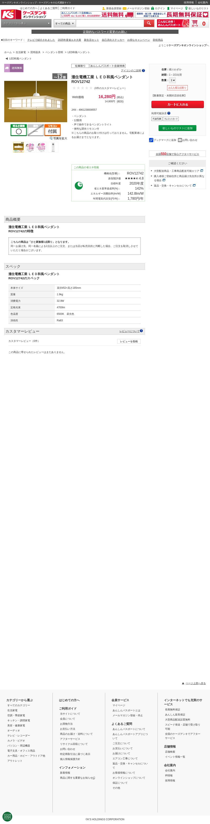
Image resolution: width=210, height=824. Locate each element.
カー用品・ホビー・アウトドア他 (26, 755)
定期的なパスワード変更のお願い (105, 31)
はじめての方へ (29, 8)
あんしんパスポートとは (126, 710)
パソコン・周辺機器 (18, 745)
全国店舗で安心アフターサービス (177, 154)
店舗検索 (170, 751)
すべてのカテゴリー (18, 705)
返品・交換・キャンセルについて (173, 185)
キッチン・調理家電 (18, 720)
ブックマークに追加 (165, 140)
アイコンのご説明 (131, 70)
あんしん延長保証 (175, 714)
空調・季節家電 (16, 715)
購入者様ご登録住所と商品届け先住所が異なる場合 (179, 178)
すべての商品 (62, 23)
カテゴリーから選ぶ (14, 23)
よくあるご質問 (49, 8)
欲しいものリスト (199, 8)
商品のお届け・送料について (76, 733)
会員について (67, 718)
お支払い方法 (67, 728)
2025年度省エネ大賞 (69, 39)
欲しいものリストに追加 (178, 128)
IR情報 (169, 775)
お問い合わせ (189, 140)
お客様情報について (124, 772)
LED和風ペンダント (79, 52)
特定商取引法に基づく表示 (75, 754)
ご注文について (121, 743)
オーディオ (13, 730)
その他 (116, 787)
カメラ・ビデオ (16, 740)
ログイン (160, 8)
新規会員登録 (113, 8)
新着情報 (65, 772)
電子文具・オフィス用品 (21, 750)
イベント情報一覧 (175, 756)
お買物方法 (66, 723)
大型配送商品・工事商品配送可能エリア (176, 170)
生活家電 (21, 52)
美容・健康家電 (16, 725)
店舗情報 (170, 746)
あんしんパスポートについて (129, 729)
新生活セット (91, 39)
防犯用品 (158, 39)
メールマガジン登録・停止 (128, 715)
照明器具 (35, 52)
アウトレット (14, 760)
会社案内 (203, 2)
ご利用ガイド (67, 8)
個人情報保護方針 (70, 759)
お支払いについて (123, 748)
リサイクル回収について (74, 744)
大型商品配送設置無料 (177, 719)
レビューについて (129, 331)
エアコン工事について (125, 758)
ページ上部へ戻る (196, 683)
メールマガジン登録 (138, 8)
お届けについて (121, 753)
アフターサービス (70, 738)
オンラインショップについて (129, 777)
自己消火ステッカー (113, 39)
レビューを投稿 (129, 341)
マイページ (177, 8)
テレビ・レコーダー (18, 735)
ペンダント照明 (54, 52)
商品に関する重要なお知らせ (77, 777)
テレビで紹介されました (41, 39)
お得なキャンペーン (138, 39)
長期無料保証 (172, 709)
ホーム (8, 52)
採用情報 (189, 2)
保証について (120, 782)
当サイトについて (70, 713)
